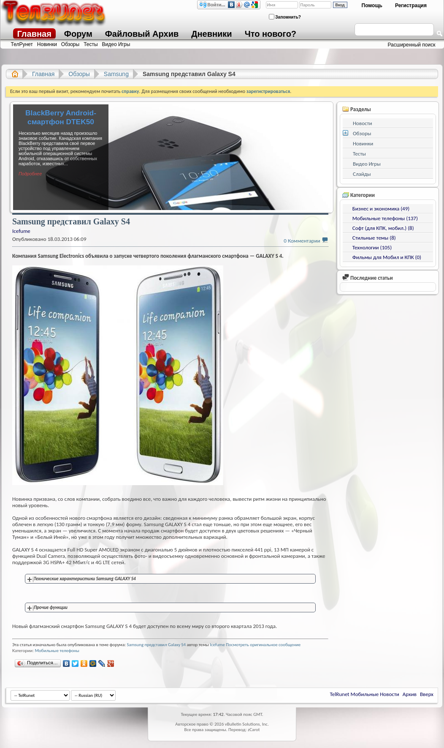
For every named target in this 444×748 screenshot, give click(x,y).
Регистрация (411, 5)
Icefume (217, 644)
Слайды (362, 174)
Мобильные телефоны (57, 650)
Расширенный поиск (412, 45)
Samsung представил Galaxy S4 (156, 644)
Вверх (426, 694)
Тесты (90, 44)
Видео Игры (116, 44)
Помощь (372, 5)
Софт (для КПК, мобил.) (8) (383, 228)
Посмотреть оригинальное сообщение (263, 644)
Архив (410, 694)
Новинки (47, 44)
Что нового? (270, 33)
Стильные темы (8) (374, 238)
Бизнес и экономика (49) (380, 208)
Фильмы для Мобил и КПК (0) (386, 257)
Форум (78, 33)
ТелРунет (22, 44)
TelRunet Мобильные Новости (364, 694)
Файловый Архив (142, 33)
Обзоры (70, 44)
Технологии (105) (372, 247)
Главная (34, 33)
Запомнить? (285, 16)
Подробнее (30, 173)
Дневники (211, 33)
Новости (362, 123)
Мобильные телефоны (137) (385, 218)
